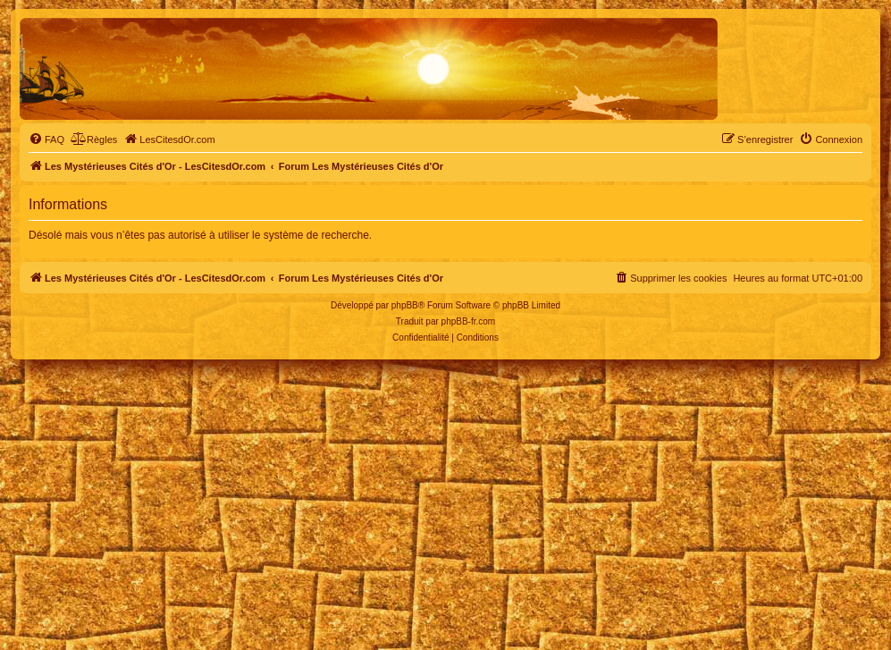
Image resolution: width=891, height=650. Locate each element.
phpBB (404, 305)
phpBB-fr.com (468, 321)
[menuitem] (46, 139)
